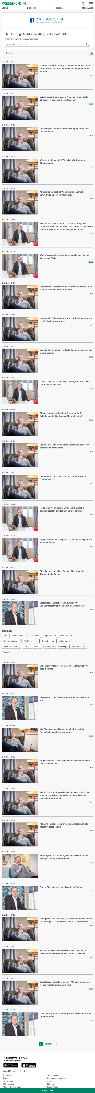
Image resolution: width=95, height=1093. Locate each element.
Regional (59, 8)
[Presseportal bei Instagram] (23, 1071)
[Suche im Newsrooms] (47, 44)
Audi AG (6, 652)
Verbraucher (34, 636)
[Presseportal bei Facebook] (16, 1071)
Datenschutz (8, 1084)
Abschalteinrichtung (11, 647)
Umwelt (37, 647)
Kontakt (6, 1078)
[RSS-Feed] (91, 53)
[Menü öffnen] (91, 3)
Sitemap (50, 1084)
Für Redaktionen (53, 1075)
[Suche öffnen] (83, 3)
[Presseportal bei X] (20, 1071)
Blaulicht (31, 8)
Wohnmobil (50, 647)
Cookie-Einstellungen (12, 1087)
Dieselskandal (65, 636)
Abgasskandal (49, 636)
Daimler (27, 647)
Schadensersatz (79, 647)
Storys (5, 8)
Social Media (52, 1087)
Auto (5, 636)
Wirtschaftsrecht (31, 641)
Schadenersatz (48, 641)
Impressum (8, 1075)
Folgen (47, 1090)
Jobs (48, 1081)
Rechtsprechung (18, 636)
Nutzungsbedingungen (56, 1078)
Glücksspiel (63, 647)
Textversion (8, 1081)
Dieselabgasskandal (12, 641)
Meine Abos (87, 8)
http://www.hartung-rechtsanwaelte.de (21, 39)
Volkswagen (64, 641)
